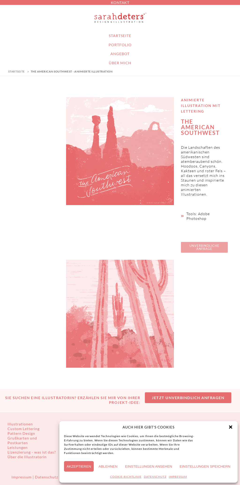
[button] (230, 427)
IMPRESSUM (178, 476)
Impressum (22, 477)
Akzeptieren (79, 466)
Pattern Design (21, 433)
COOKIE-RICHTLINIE (126, 476)
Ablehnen (108, 466)
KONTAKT (120, 2)
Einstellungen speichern (205, 466)
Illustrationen (20, 424)
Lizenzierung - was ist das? (32, 452)
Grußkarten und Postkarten (22, 440)
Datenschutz (46, 477)
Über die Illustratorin (27, 456)
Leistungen (18, 447)
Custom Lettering (24, 428)
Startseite (16, 71)
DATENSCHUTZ (155, 476)
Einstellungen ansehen (148, 466)
